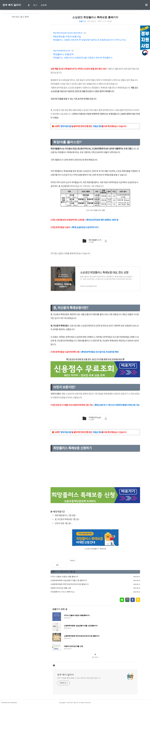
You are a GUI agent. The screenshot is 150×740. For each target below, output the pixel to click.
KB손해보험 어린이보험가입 (67, 36)
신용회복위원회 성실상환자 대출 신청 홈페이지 (69, 580)
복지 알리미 (91, 21)
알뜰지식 (82, 21)
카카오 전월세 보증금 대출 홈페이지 (64, 577)
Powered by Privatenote (9, 702)
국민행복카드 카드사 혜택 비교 (62, 592)
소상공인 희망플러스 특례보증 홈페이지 (95, 17)
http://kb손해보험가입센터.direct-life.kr (67, 33)
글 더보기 (95, 657)
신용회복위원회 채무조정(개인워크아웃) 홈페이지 (70, 584)
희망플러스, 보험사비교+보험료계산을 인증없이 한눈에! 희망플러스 (83, 58)
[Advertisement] (95, 470)
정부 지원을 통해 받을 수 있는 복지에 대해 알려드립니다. (79, 678)
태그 (35, 5)
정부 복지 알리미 (11, 5)
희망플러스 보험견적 (63, 54)
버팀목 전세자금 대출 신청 (61, 588)
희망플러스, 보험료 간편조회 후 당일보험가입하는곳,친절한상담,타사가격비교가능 (89, 40)
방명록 (44, 5)
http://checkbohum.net (61, 51)
